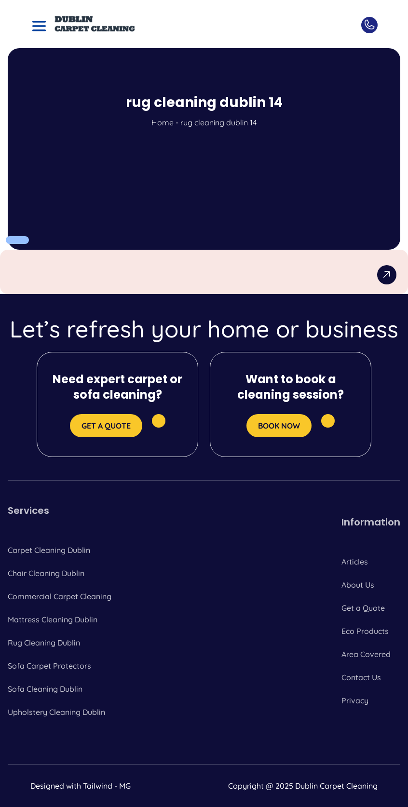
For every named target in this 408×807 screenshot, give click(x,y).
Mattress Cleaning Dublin (52, 619)
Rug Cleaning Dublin (44, 642)
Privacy (354, 700)
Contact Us (361, 677)
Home (162, 122)
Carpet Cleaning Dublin (49, 550)
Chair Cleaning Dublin (46, 573)
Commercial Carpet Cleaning (59, 596)
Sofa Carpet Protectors (49, 666)
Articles (354, 561)
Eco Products (365, 631)
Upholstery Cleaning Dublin (56, 712)
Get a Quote (363, 608)
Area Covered (366, 654)
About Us (357, 585)
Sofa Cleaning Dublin (45, 689)
